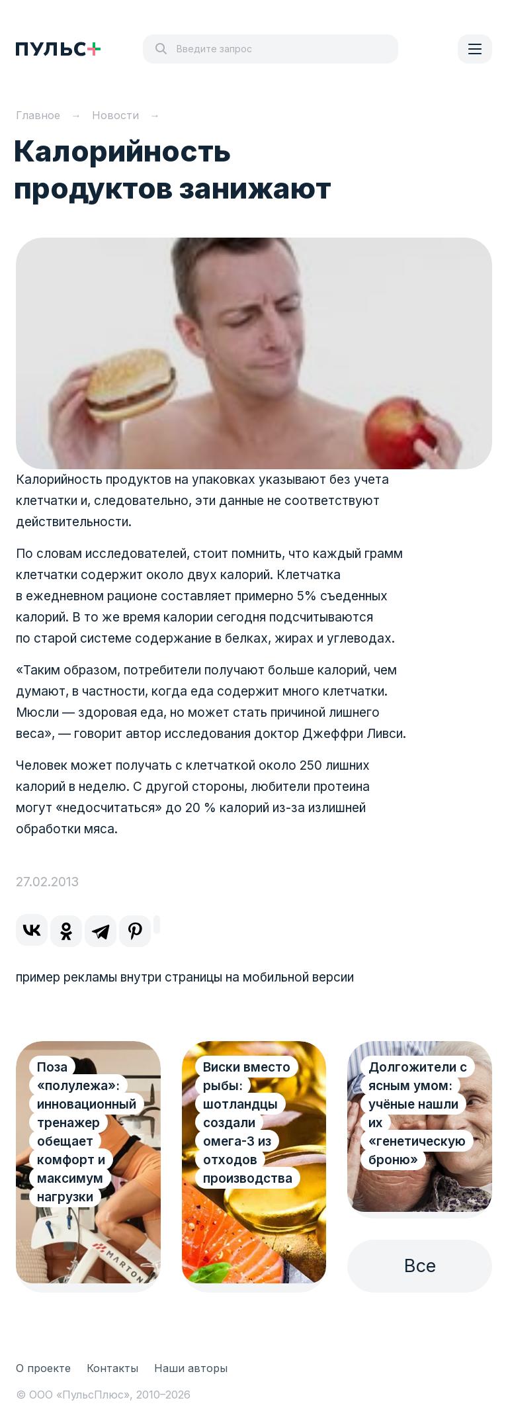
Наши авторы (191, 1368)
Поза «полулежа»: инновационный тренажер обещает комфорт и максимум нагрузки (86, 1132)
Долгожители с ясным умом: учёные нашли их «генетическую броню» (417, 1114)
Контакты (112, 1368)
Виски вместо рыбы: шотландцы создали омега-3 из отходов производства (247, 1123)
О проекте (43, 1368)
